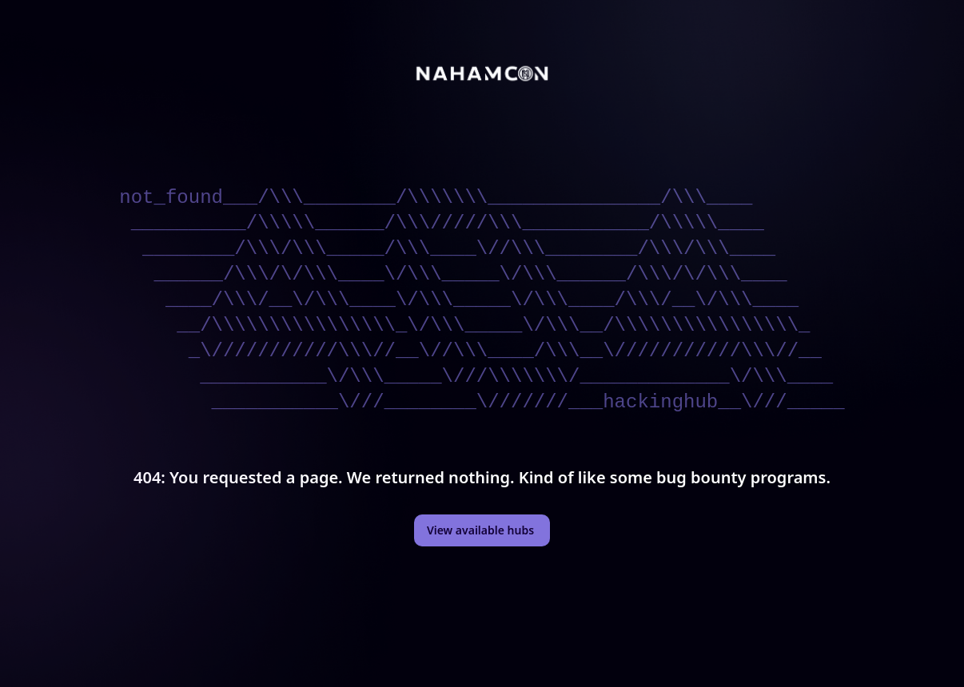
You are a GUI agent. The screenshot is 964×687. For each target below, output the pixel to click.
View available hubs (480, 530)
